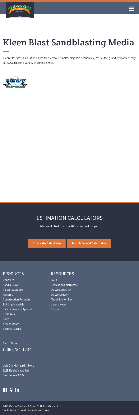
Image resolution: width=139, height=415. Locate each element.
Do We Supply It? (61, 289)
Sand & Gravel (11, 285)
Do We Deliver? (60, 294)
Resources (62, 274)
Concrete (8, 280)
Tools (6, 319)
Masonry (8, 294)
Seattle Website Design (14, 409)
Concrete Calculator (47, 243)
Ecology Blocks (12, 329)
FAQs (54, 280)
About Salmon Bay (61, 299)
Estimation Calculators (64, 285)
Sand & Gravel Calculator (89, 243)
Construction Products (16, 299)
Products (13, 274)
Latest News (58, 304)
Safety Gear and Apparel (17, 309)
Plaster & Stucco (13, 289)
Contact (56, 309)
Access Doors (11, 324)
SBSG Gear (9, 314)
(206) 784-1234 (17, 349)
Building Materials (13, 304)
